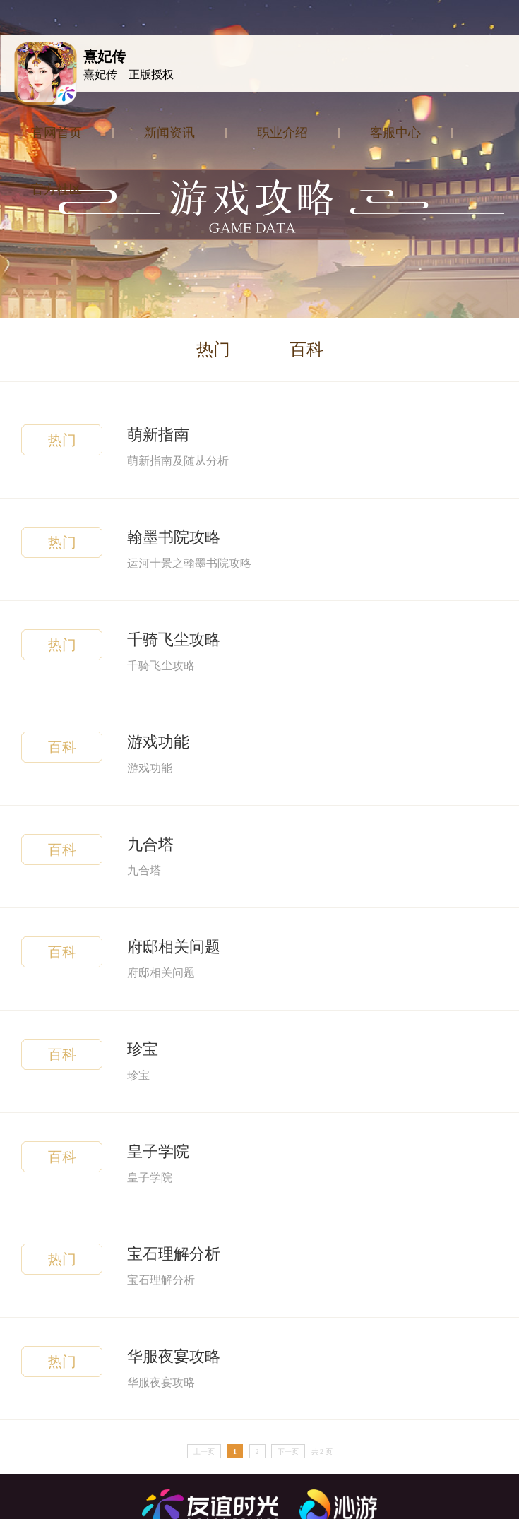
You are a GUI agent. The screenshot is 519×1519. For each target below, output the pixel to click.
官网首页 (56, 133)
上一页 (204, 1451)
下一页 (288, 1451)
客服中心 (395, 133)
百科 (306, 349)
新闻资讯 (169, 133)
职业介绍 (282, 133)
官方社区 (56, 189)
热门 (213, 349)
